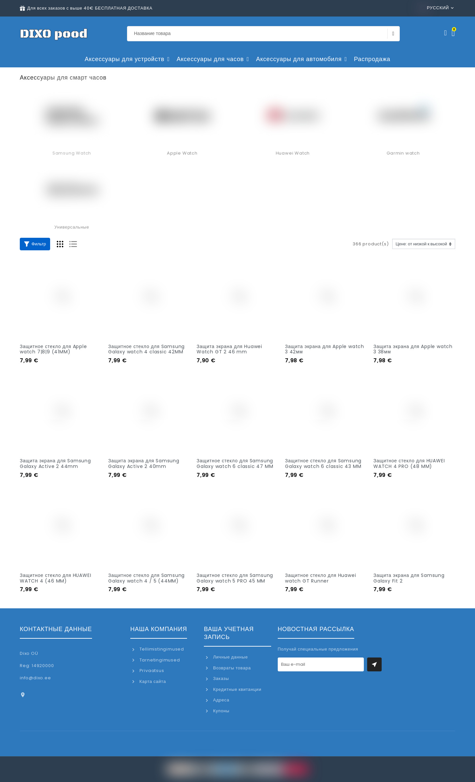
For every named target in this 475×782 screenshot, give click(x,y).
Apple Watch (182, 153)
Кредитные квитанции (236, 689)
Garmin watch (403, 153)
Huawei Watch (293, 153)
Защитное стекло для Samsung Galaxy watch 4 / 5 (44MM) (146, 578)
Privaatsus (151, 670)
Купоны (220, 711)
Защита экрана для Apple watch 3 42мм (324, 349)
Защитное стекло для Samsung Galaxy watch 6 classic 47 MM (235, 463)
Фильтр (35, 244)
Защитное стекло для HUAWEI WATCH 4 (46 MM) (55, 578)
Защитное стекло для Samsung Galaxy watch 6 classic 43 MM (323, 463)
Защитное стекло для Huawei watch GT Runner (320, 578)
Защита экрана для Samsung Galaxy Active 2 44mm (55, 463)
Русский (435, 8)
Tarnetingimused (159, 660)
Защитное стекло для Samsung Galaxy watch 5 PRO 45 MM (235, 578)
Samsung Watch (71, 153)
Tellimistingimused (161, 649)
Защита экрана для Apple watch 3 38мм (413, 349)
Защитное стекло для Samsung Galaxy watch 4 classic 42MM (146, 349)
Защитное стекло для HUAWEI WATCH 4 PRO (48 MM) (409, 463)
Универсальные (71, 227)
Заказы (220, 678)
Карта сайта (152, 681)
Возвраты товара (231, 668)
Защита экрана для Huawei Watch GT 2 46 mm (229, 349)
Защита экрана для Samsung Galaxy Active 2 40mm (143, 463)
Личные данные (230, 657)
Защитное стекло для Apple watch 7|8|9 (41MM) (53, 349)
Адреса (220, 700)
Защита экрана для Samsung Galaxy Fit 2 (409, 578)
